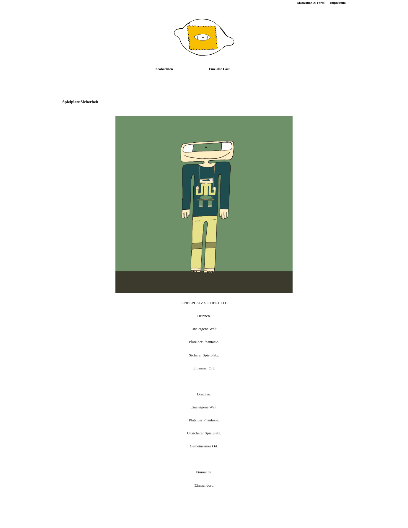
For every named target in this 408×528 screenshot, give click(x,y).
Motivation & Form (310, 2)
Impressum (338, 2)
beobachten (164, 69)
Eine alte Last (219, 69)
